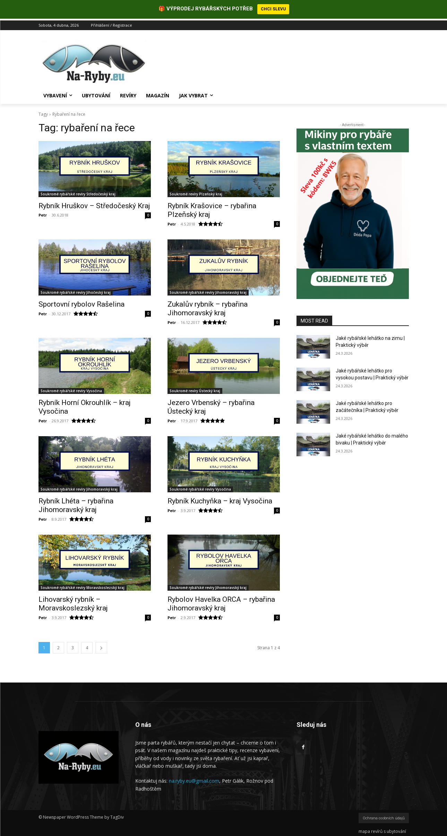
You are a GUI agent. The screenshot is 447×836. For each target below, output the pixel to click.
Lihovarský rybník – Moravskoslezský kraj (73, 601)
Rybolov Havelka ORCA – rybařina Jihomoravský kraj (221, 601)
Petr (42, 213)
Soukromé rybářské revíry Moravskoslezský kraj (82, 585)
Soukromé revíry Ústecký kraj (195, 389)
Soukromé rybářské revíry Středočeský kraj (78, 192)
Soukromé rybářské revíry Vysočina (71, 389)
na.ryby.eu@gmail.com (194, 779)
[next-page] (101, 646)
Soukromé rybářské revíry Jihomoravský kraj (208, 290)
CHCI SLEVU (273, 9)
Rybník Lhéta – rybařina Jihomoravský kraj (75, 503)
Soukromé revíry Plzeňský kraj (196, 192)
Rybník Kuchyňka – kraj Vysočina (219, 499)
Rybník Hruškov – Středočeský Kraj (94, 204)
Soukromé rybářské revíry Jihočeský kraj (76, 290)
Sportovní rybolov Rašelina (81, 302)
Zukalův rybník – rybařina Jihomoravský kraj (207, 306)
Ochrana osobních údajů (384, 816)
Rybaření (61, 112)
